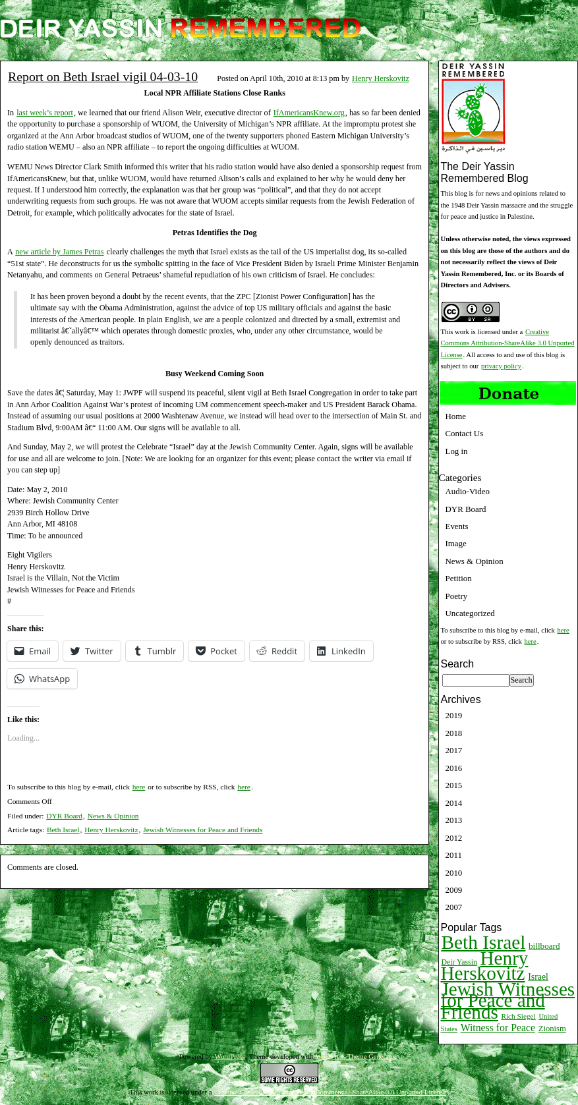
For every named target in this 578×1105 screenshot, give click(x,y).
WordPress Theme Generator (356, 1056)
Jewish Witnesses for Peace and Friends (202, 830)
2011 (454, 855)
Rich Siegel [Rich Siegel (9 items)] (518, 1016)
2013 (454, 820)
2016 (454, 768)
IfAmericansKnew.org (309, 112)
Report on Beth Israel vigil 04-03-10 (103, 76)
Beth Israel (63, 830)
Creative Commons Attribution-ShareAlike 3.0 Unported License (508, 343)
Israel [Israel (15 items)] (538, 977)
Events (457, 526)
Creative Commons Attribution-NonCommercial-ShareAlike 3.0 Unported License (330, 1092)
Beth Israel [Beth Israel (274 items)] (484, 942)
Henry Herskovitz (380, 78)
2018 (454, 733)
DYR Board (64, 816)
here (139, 787)
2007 (454, 907)
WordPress (230, 1056)
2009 (454, 890)
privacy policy (501, 366)
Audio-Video (468, 491)
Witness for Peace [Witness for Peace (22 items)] (498, 1027)
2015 (454, 785)
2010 (454, 873)
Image (456, 543)
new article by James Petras (59, 251)
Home (456, 416)
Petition (459, 578)
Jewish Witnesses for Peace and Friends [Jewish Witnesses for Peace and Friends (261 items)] (508, 1000)
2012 (454, 838)
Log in (457, 451)
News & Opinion (113, 816)
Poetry (457, 596)
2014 (454, 803)
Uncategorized (470, 613)
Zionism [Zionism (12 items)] (552, 1028)
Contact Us (465, 433)
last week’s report (44, 112)
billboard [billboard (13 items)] (544, 946)
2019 (454, 715)
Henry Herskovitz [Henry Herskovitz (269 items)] (485, 966)
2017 (454, 750)
